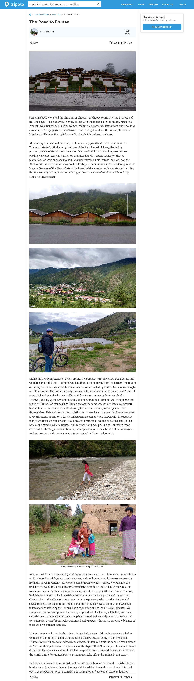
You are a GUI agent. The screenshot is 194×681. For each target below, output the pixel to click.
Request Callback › (162, 27)
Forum (141, 4)
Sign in (182, 4)
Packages (153, 4)
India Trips (56, 15)
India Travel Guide (42, 15)
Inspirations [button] (127, 4)
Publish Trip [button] (168, 4)
